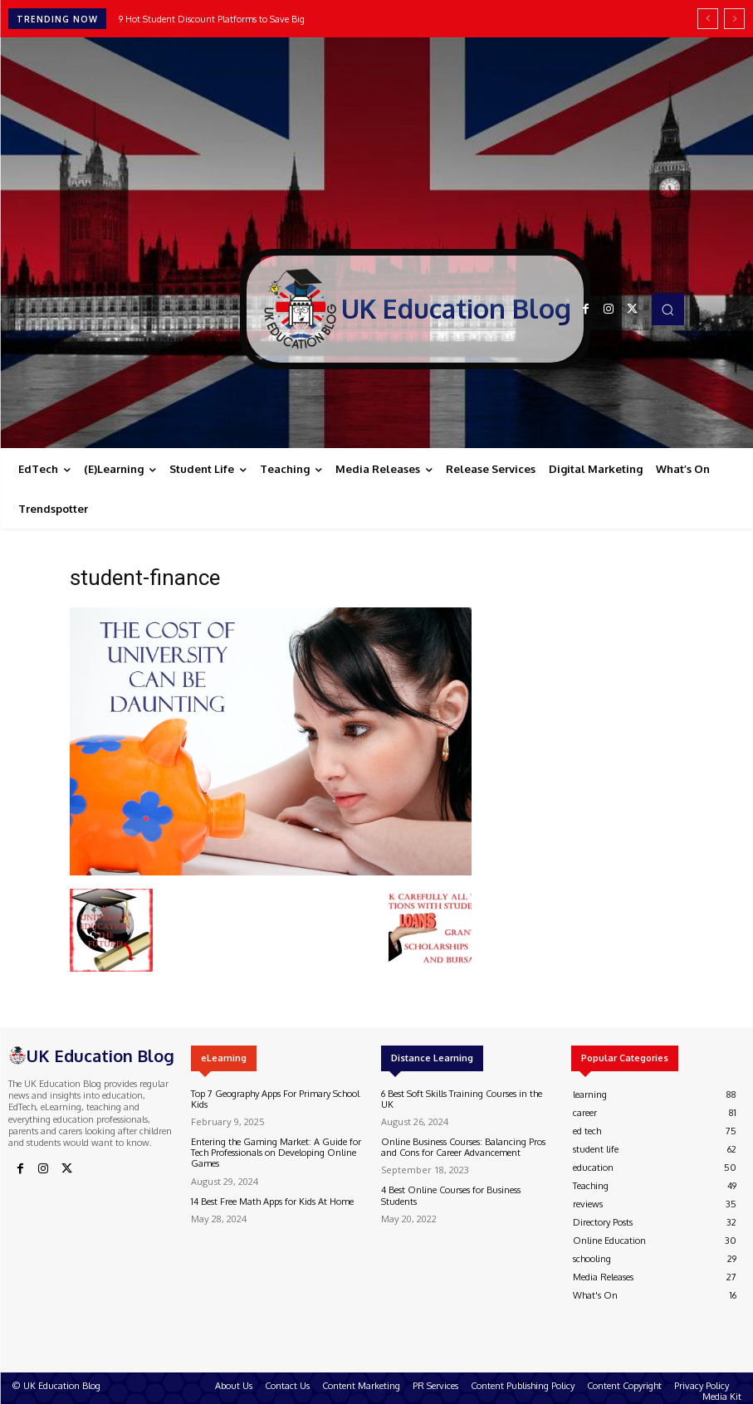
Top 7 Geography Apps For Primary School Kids (275, 1099)
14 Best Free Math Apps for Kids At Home (272, 1201)
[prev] (707, 18)
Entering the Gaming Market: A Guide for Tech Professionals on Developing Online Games (276, 1152)
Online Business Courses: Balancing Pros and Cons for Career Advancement (463, 1147)
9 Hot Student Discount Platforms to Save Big (212, 19)
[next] (734, 18)
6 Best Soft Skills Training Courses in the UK (461, 1099)
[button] (667, 308)
